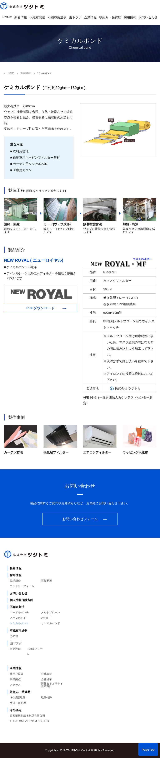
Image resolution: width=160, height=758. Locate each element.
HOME (7, 17)
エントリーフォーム (22, 586)
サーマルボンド (50, 623)
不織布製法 (37, 17)
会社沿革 (46, 679)
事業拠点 (15, 679)
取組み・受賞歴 (110, 17)
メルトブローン (50, 612)
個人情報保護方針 (21, 600)
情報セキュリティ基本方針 (52, 685)
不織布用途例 (57, 17)
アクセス (15, 684)
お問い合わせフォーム (80, 519)
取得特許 (46, 697)
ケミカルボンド (19, 623)
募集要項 (46, 580)
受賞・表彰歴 (18, 702)
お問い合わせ (148, 17)
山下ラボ (75, 17)
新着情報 (20, 17)
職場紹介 (15, 580)
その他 (14, 636)
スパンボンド (18, 617)
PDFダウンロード (40, 308)
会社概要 (46, 673)
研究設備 (15, 648)
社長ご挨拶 (16, 673)
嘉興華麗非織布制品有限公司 (27, 715)
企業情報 (90, 17)
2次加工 (46, 617)
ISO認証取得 (17, 697)
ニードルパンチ (19, 612)
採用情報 (130, 17)
